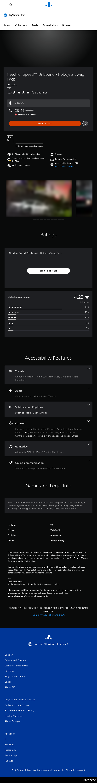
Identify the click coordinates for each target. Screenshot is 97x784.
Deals (35, 25)
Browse (66, 25)
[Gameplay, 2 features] (48, 448)
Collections (21, 25)
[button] (64, 166)
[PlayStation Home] (49, 4)
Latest (7, 25)
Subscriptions (50, 25)
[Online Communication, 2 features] (48, 465)
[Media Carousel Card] (39, 198)
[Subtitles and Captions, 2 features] (48, 409)
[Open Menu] (3, 5)
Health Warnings (15, 581)
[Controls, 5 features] (48, 429)
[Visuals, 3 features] (48, 374)
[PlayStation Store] (15, 14)
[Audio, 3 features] (48, 393)
